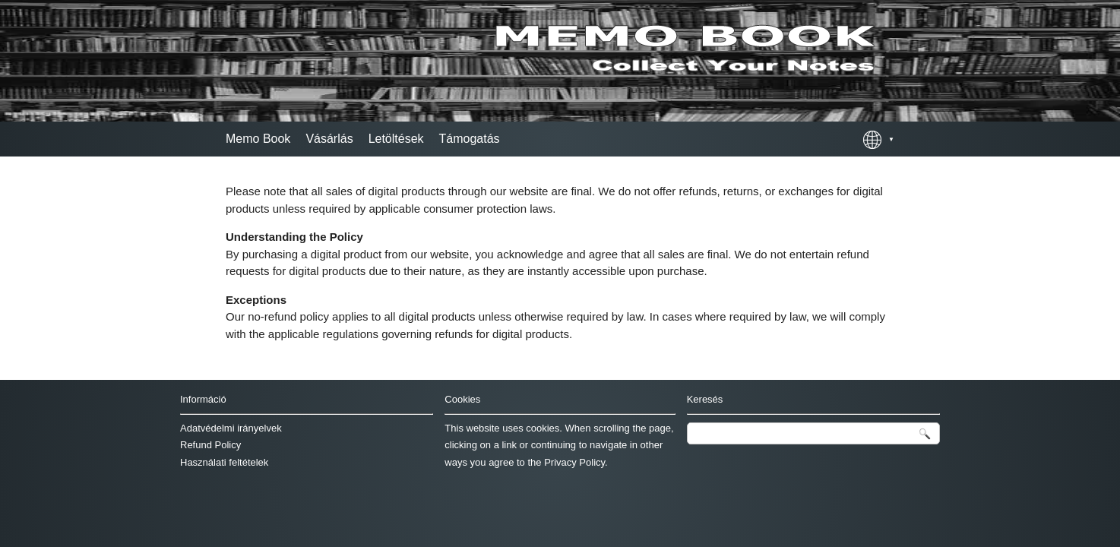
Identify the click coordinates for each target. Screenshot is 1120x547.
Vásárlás (329, 138)
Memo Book (258, 138)
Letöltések (396, 138)
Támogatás (469, 138)
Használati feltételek (224, 462)
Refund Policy (210, 445)
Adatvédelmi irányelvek (231, 428)
